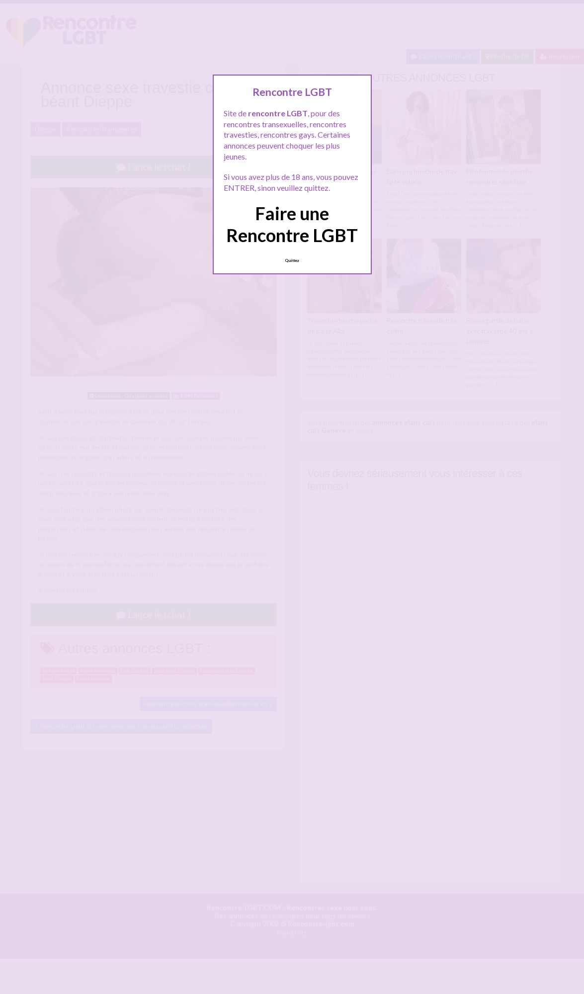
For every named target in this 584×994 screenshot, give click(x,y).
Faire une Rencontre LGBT (292, 224)
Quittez (292, 260)
